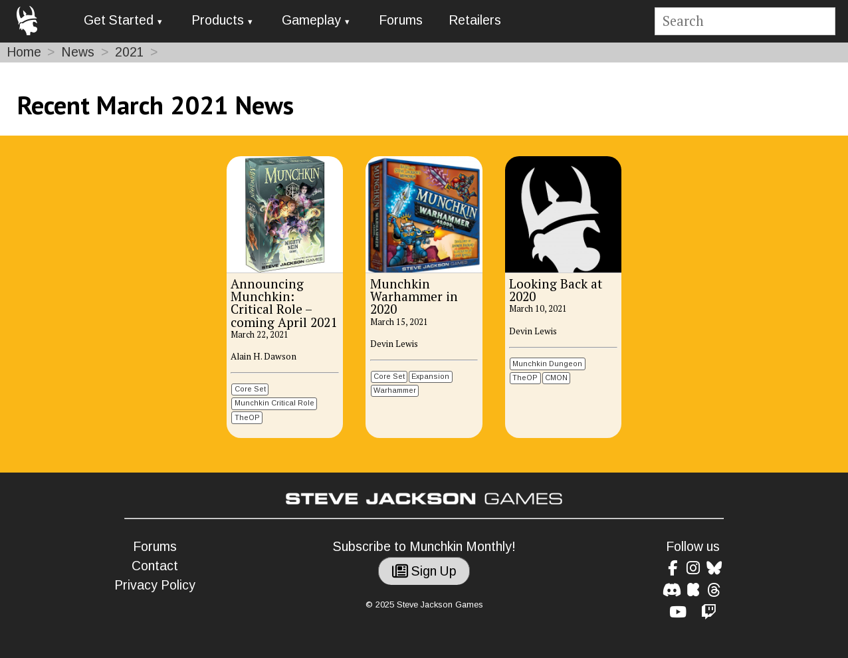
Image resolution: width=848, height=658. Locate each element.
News (77, 52)
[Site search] (745, 21)
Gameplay (311, 20)
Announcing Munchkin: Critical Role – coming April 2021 (284, 302)
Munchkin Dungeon (547, 364)
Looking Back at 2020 (555, 289)
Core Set (250, 389)
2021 (129, 52)
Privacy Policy (154, 585)
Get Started (119, 20)
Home (24, 52)
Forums (401, 20)
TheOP (247, 417)
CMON (556, 378)
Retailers (475, 20)
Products (217, 20)
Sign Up (424, 571)
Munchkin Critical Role (274, 403)
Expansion (430, 376)
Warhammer (394, 390)
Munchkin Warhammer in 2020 (414, 296)
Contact (155, 566)
